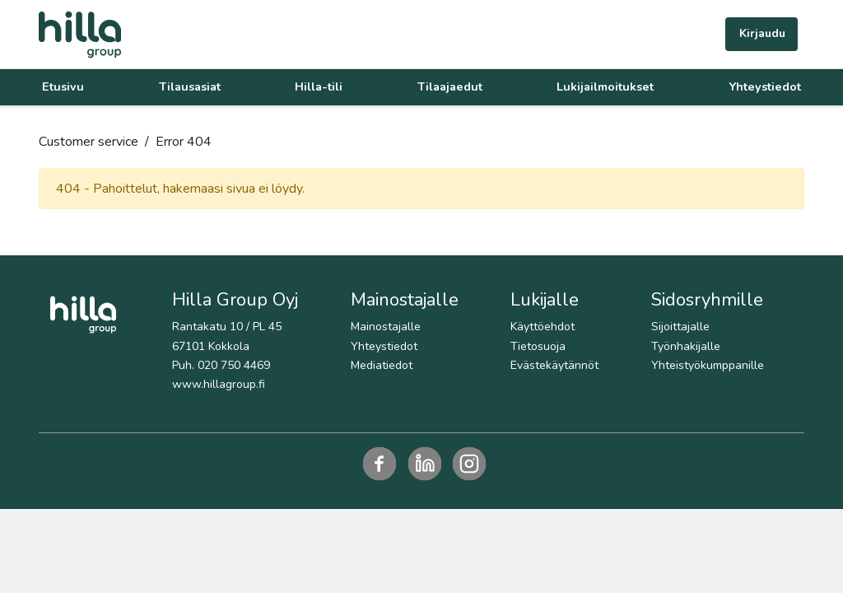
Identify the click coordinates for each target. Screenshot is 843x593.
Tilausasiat (190, 86)
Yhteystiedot (765, 86)
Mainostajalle (386, 326)
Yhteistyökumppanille (707, 365)
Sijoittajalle (680, 326)
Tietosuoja (538, 346)
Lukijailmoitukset (605, 86)
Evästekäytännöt (554, 365)
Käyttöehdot (542, 326)
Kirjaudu (762, 33)
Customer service (88, 142)
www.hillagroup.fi (218, 384)
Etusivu (63, 86)
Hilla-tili (318, 86)
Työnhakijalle (685, 346)
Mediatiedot (381, 365)
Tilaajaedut (449, 86)
